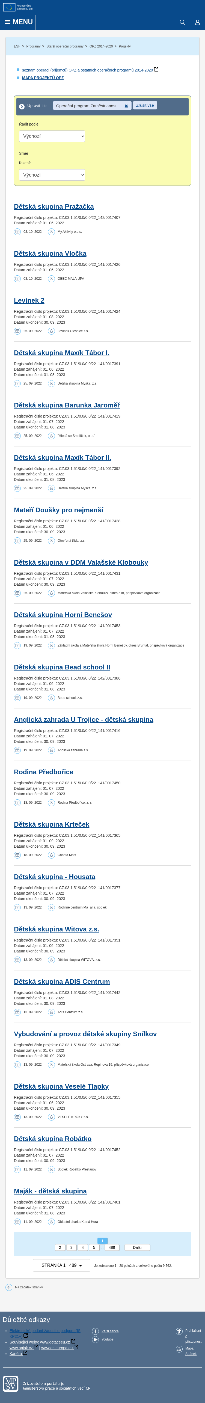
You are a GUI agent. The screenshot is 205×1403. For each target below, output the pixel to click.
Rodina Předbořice (43, 772)
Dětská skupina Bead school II (62, 667)
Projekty (124, 46)
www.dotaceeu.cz (55, 1342)
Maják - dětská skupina (50, 1191)
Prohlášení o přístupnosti (193, 1336)
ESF (17, 46)
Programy (33, 46)
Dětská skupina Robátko (53, 1138)
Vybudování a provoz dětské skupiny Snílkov (85, 1034)
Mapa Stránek (191, 1351)
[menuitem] (182, 22)
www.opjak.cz (21, 1348)
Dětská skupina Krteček (51, 824)
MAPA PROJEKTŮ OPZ (43, 78)
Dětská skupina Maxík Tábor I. (61, 352)
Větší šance (110, 1331)
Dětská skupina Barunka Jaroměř (67, 405)
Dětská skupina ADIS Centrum (62, 981)
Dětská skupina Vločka (50, 253)
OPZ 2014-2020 (101, 46)
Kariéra (16, 1353)
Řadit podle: (29, 124)
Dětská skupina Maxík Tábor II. (62, 457)
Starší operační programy (65, 46)
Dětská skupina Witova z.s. (56, 929)
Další (137, 1247)
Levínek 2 (29, 300)
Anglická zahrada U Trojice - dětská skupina (83, 719)
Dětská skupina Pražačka (54, 206)
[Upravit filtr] (102, 106)
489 (112, 1247)
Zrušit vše (145, 105)
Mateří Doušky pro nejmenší (58, 510)
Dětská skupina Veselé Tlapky (61, 1086)
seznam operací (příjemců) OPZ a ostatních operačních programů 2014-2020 (87, 70)
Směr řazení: (25, 158)
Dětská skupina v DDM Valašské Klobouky (81, 562)
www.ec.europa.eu (57, 1348)
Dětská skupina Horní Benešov (63, 614)
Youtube (108, 1339)
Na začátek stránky (29, 1287)
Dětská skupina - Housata (54, 876)
